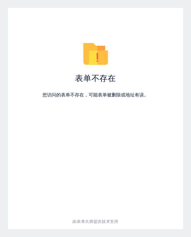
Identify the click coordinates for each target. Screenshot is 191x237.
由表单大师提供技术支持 (95, 221)
